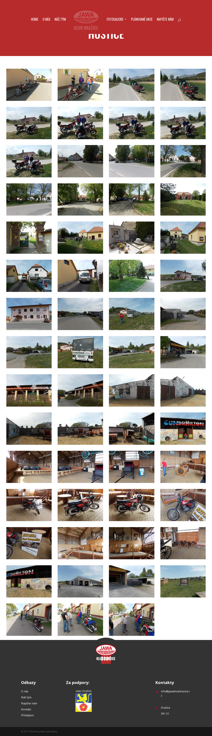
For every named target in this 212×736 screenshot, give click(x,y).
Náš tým (60, 20)
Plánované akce (142, 20)
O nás (46, 20)
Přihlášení (27, 715)
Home (34, 20)
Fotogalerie (115, 20)
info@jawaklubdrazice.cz (172, 693)
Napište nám (165, 20)
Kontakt (26, 709)
